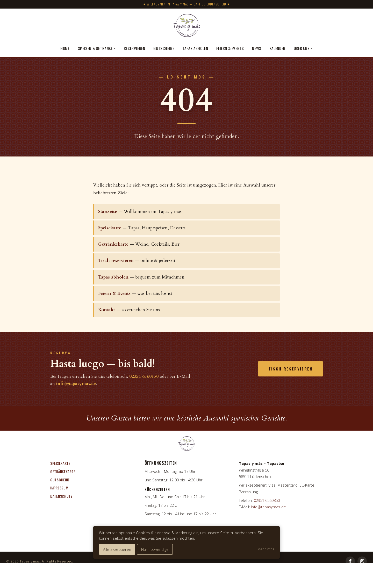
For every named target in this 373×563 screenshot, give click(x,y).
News (256, 48)
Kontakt (106, 310)
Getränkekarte (113, 244)
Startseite (107, 212)
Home (64, 48)
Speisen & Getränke (97, 48)
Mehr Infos (265, 549)
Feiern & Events (230, 48)
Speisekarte (109, 228)
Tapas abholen (195, 48)
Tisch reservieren (116, 260)
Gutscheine (163, 48)
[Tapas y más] (186, 26)
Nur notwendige (155, 549)
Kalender (277, 48)
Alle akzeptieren (117, 549)
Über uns (303, 48)
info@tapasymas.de (76, 384)
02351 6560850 (144, 376)
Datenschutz (61, 496)
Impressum (59, 487)
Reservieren (134, 48)
